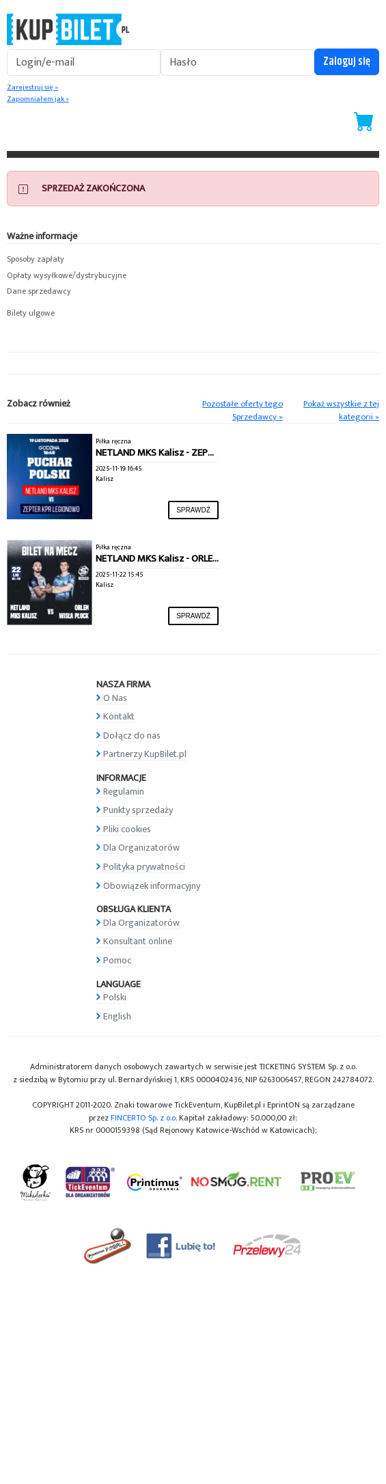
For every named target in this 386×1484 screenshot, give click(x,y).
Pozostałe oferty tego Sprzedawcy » (242, 410)
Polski (114, 997)
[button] (193, 259)
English (117, 1016)
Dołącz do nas (132, 735)
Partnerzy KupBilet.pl (145, 754)
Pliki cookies (127, 829)
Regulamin (123, 791)
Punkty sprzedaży (138, 810)
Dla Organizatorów (141, 847)
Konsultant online (137, 941)
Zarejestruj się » (32, 87)
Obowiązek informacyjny (151, 886)
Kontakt (119, 716)
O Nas (115, 698)
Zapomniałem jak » (38, 99)
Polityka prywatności (144, 867)
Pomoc (117, 960)
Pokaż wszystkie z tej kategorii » (341, 410)
